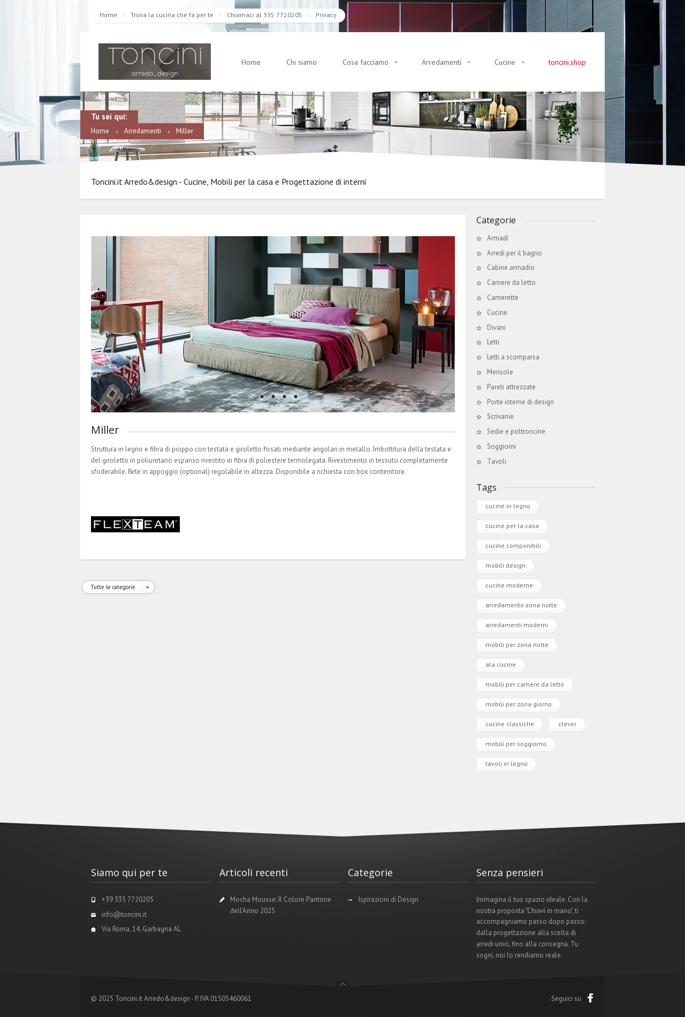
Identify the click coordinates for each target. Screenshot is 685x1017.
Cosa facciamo (365, 62)
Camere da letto (511, 282)
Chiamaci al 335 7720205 (264, 15)
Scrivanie (500, 416)
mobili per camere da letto (524, 684)
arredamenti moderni (516, 625)
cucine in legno (507, 506)
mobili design (505, 565)
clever (567, 724)
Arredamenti (441, 62)
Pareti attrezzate (511, 386)
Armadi (497, 238)
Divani (496, 327)
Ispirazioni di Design (388, 899)
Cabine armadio (511, 267)
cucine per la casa (512, 526)
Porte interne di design (520, 401)
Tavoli (496, 461)
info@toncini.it (124, 914)
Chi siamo (301, 62)
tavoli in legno (506, 763)
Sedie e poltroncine (516, 431)
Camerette (503, 297)
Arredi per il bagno (514, 253)
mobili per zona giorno (518, 704)
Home (108, 15)
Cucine (504, 62)
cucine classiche (509, 724)
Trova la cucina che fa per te (172, 15)
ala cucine (500, 664)
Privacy (326, 15)
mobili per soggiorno (515, 744)
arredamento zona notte (521, 605)
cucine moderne (509, 585)
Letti (493, 341)
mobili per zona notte (517, 645)
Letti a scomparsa (513, 356)
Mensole (500, 371)
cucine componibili (513, 545)
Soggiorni (501, 446)
